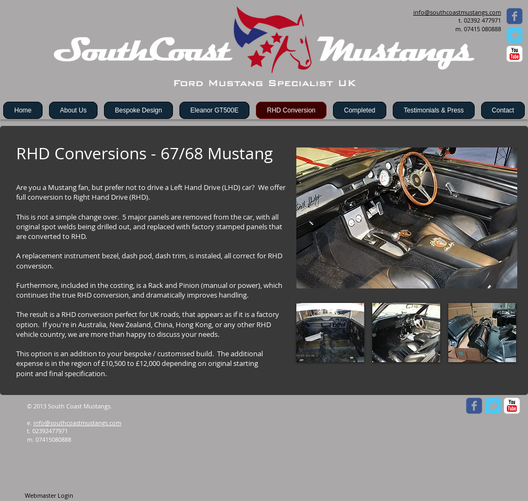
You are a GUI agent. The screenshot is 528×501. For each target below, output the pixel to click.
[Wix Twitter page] (514, 35)
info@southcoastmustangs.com (77, 423)
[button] (330, 332)
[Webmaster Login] (48, 495)
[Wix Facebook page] (514, 16)
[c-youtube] (514, 54)
